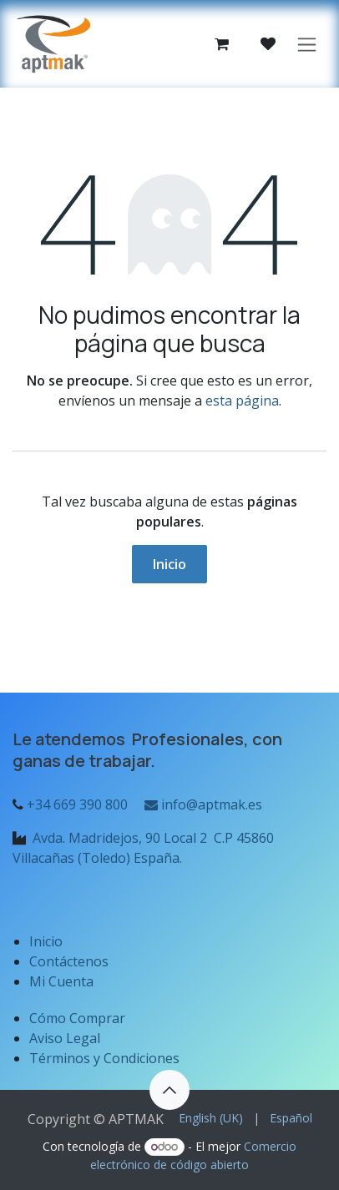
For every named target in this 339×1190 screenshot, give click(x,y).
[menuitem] (211, 1118)
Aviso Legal (66, 1038)
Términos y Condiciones (104, 1058)
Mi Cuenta (61, 981)
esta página (242, 400)
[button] (169, 1090)
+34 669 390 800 (77, 804)
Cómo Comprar (77, 1018)
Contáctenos (69, 961)
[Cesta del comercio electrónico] (221, 44)
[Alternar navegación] (306, 43)
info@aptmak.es (201, 804)
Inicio (169, 564)
